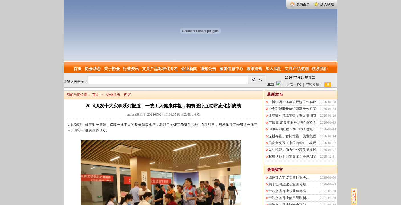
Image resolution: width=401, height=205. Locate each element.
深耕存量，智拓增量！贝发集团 (292, 136)
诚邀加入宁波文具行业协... (288, 177)
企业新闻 (189, 69)
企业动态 (113, 95)
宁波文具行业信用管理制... (288, 198)
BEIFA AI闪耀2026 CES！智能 (290, 129)
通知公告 (208, 69)
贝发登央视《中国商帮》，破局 (292, 143)
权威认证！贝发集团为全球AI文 (292, 157)
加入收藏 (327, 4)
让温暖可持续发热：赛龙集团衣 (292, 116)
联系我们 (320, 69)
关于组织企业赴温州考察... (288, 184)
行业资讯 (131, 69)
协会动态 (93, 69)
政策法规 (254, 69)
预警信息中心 (231, 69)
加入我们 (273, 69)
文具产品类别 (297, 69)
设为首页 (303, 4)
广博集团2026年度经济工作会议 (292, 102)
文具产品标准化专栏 (160, 69)
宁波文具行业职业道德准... (288, 191)
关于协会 (112, 69)
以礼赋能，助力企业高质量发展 (292, 150)
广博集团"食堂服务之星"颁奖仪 (292, 122)
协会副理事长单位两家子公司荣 (292, 109)
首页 (78, 69)
